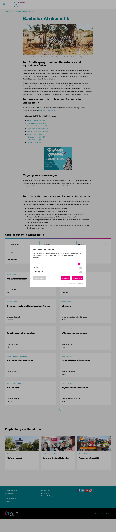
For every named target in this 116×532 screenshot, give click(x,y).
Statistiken (38, 268)
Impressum (80, 283)
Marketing (38, 272)
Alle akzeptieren (77, 278)
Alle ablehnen (65, 278)
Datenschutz (72, 283)
